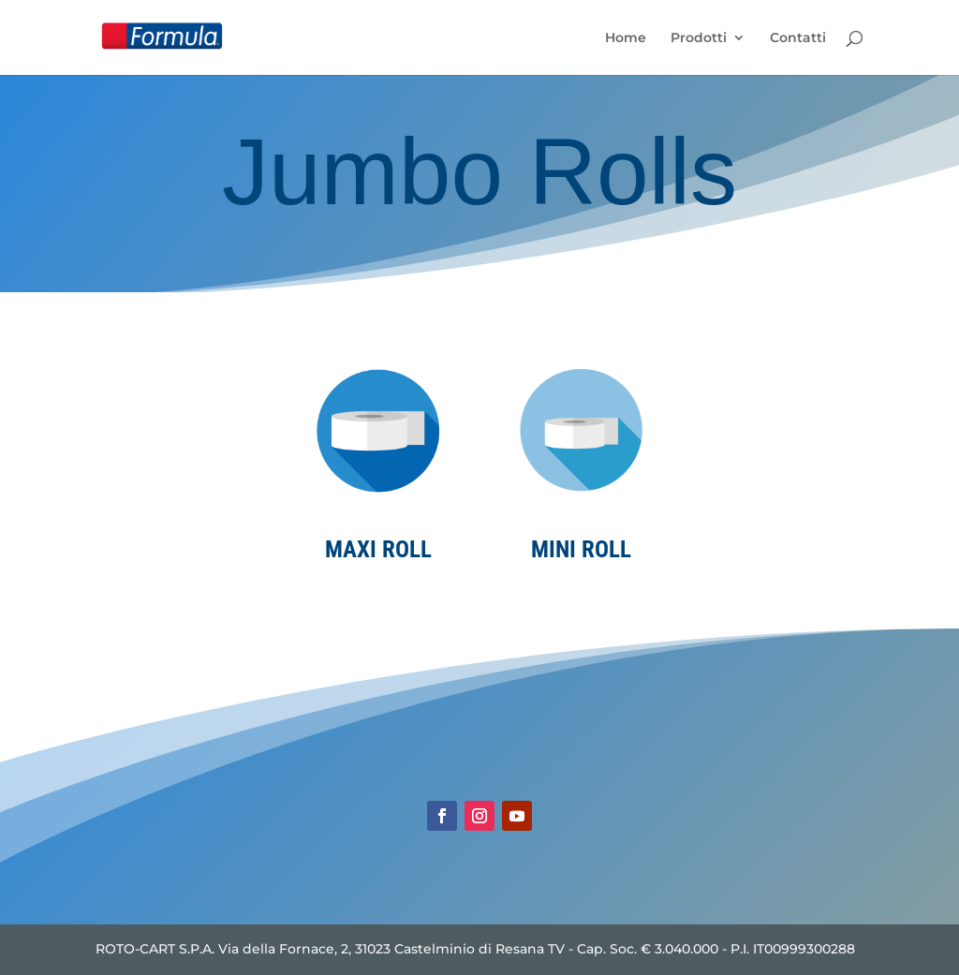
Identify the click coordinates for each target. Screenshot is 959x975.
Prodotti (699, 38)
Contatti (798, 38)
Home (625, 38)
